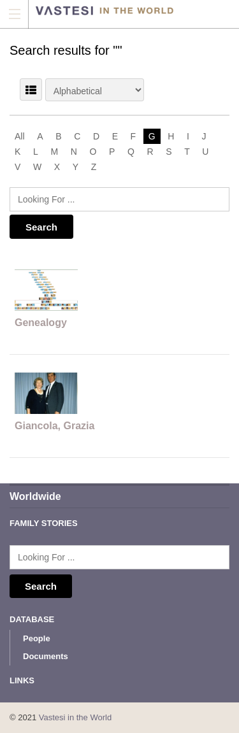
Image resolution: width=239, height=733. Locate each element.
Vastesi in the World (75, 717)
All (20, 136)
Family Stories (44, 523)
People (36, 638)
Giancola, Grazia (54, 425)
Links (22, 680)
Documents (45, 656)
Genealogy (41, 322)
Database (32, 619)
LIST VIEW (31, 89)
